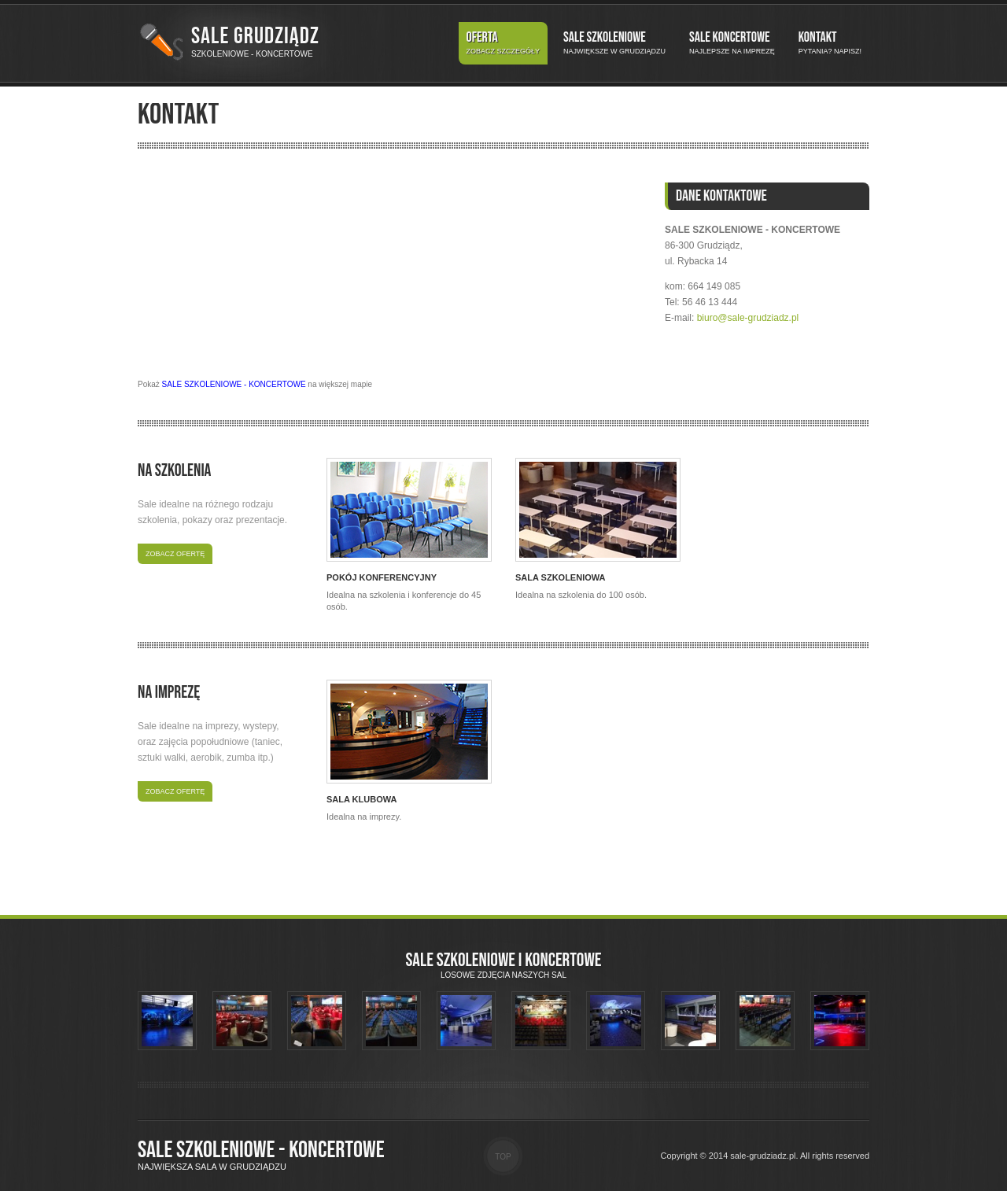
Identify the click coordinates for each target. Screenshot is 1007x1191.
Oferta (503, 43)
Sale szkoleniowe (614, 43)
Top (503, 1156)
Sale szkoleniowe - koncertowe (261, 1150)
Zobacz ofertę (175, 554)
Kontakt (830, 43)
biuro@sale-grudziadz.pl (748, 317)
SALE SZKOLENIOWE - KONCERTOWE (234, 384)
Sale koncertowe (732, 43)
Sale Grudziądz (255, 36)
